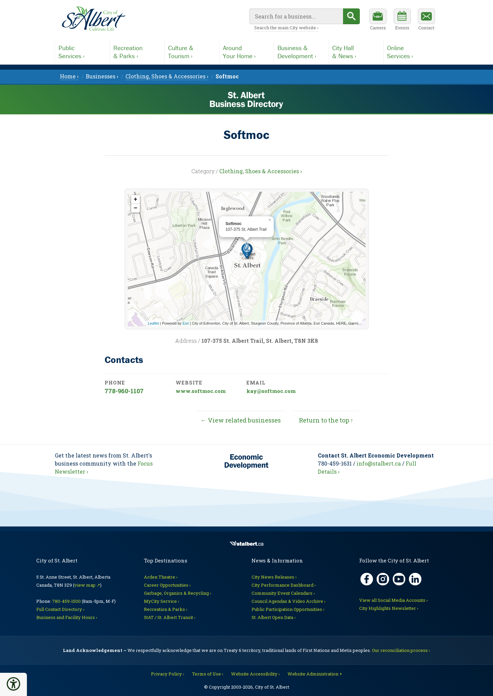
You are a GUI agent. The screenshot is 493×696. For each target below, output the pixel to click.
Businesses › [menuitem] (102, 76)
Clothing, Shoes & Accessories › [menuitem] (166, 76)
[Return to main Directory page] (93, 19)
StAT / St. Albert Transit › (169, 617)
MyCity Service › (161, 601)
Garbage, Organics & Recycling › (177, 593)
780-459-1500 (66, 601)
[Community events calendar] (402, 20)
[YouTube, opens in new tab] (399, 579)
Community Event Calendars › (283, 593)
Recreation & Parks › (165, 609)
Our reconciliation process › (401, 650)
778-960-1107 (124, 391)
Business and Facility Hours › (66, 617)
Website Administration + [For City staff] (315, 674)
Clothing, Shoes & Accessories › (260, 171)
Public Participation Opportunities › (288, 609)
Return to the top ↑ (326, 420)
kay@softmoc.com (271, 391)
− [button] (136, 208)
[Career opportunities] (378, 20)
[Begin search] (351, 16)
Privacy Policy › (167, 674)
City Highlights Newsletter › (388, 608)
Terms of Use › (207, 674)
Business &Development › (296, 52)
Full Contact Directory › (60, 609)
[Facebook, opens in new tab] (367, 579)
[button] (13, 684)
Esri (186, 323)
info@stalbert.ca (378, 463)
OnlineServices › (400, 52)
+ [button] (136, 199)
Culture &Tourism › (180, 52)
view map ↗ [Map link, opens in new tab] (87, 585)
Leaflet (153, 323)
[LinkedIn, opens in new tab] (415, 579)
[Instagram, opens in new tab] (383, 579)
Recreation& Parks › (128, 52)
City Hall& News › (344, 52)
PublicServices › (71, 52)
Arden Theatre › (161, 577)
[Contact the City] (426, 20)
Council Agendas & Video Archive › (289, 601)
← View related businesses (240, 420)
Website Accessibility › (255, 674)
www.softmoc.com (201, 391)
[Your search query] (296, 16)
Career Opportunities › (167, 585)
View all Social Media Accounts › (393, 600)
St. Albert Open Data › (274, 617)
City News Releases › (274, 577)
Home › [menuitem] (69, 76)
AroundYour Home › (239, 52)
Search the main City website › (286, 28)
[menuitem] (227, 76)
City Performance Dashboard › (284, 585)
